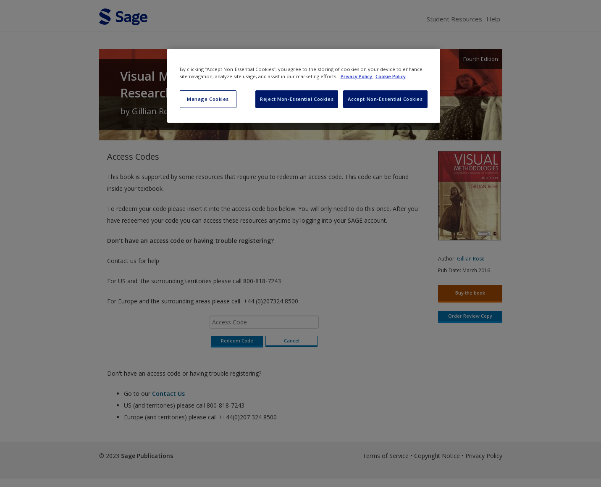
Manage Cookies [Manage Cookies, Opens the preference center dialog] (208, 99)
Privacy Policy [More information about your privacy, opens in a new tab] (357, 76)
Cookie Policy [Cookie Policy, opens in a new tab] (390, 76)
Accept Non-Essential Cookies (385, 99)
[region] (303, 86)
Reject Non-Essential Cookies (296, 99)
